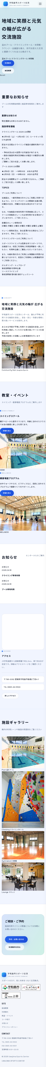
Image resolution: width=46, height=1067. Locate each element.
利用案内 (8, 63)
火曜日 (16, 228)
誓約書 (14, 277)
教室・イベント (7, 1016)
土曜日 (40, 228)
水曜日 (22, 228)
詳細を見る (7, 433)
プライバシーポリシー (10, 1027)
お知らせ (5, 1023)
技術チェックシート (25, 277)
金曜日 (34, 228)
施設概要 (8, 71)
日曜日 (4, 228)
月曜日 (10, 228)
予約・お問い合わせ (16, 942)
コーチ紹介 (6, 1019)
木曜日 (28, 228)
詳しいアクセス (10, 698)
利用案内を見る (15, 950)
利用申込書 (16, 271)
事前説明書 (6, 271)
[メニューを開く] (40, 3)
